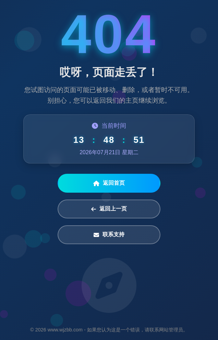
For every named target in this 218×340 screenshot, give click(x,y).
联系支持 (109, 234)
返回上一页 (109, 209)
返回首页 (109, 183)
